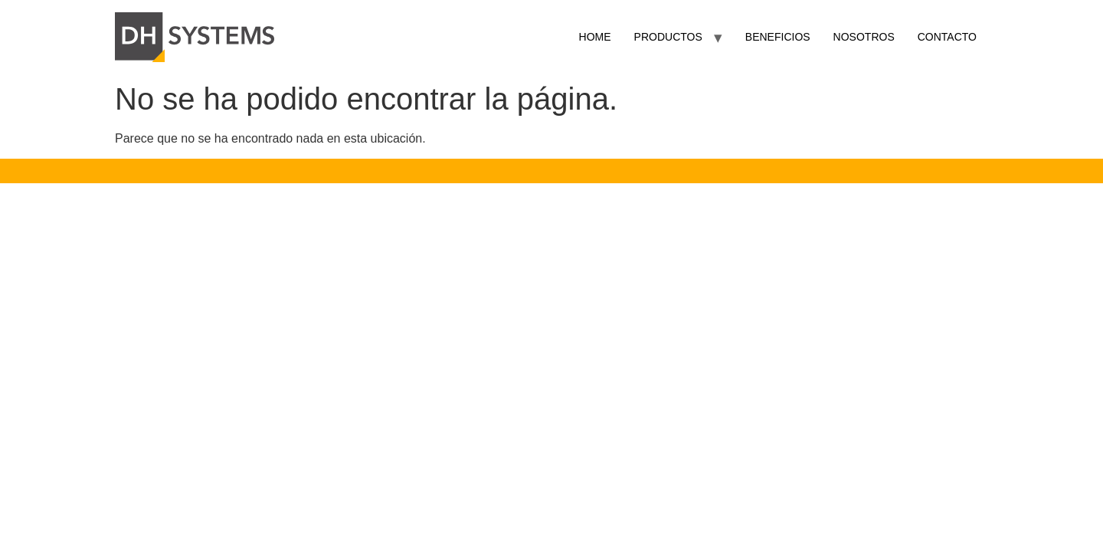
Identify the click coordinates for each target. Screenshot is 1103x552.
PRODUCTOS (668, 37)
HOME (595, 37)
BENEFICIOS (777, 37)
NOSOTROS (864, 37)
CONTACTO (947, 37)
